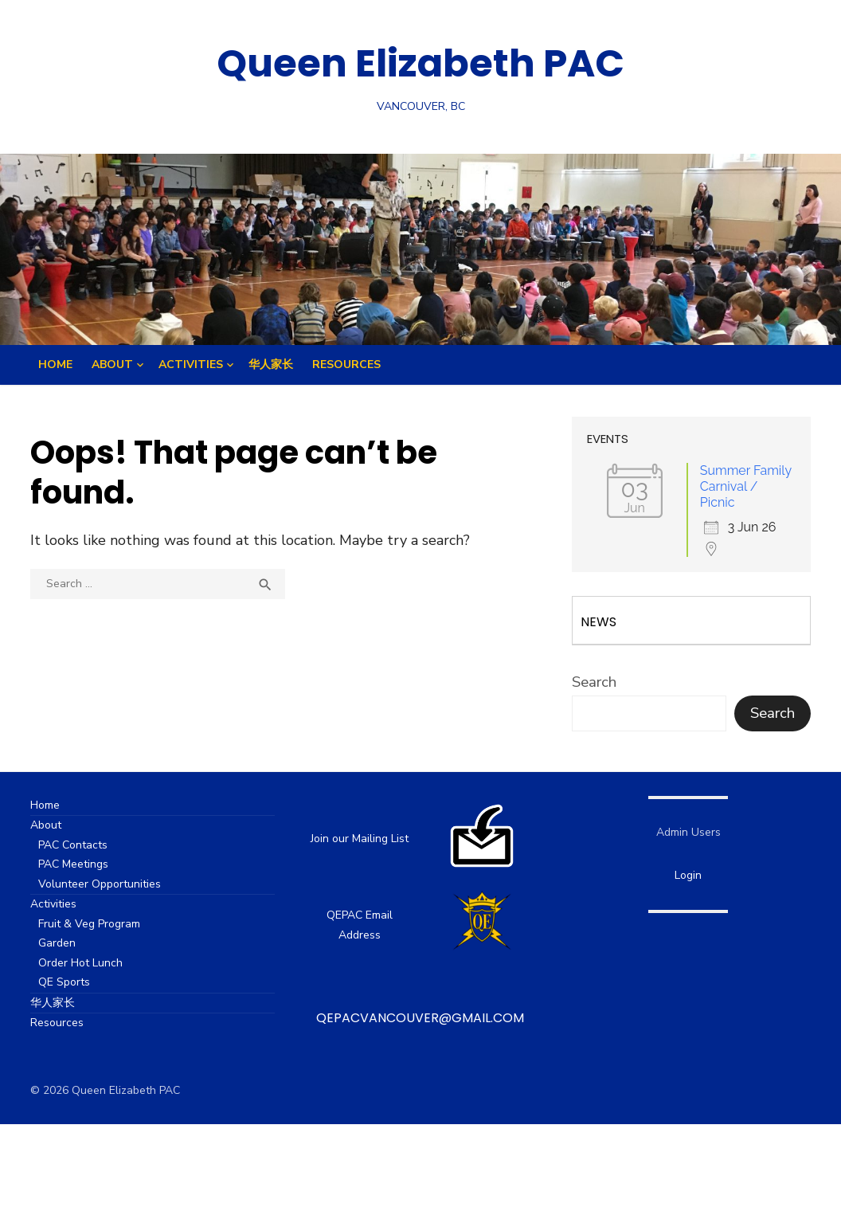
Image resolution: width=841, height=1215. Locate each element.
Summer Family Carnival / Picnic (742, 486)
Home (55, 364)
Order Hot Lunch (87, 962)
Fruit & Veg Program (96, 923)
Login (684, 875)
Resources (346, 364)
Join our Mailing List (360, 838)
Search (591, 682)
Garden (64, 942)
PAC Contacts (80, 844)
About (112, 364)
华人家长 (270, 364)
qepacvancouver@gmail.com (420, 1018)
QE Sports (71, 982)
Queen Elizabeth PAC (420, 63)
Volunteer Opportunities (106, 884)
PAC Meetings (80, 864)
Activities (190, 364)
